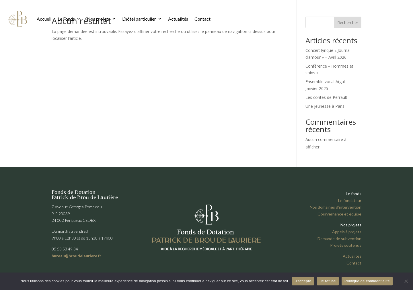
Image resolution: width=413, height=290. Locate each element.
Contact (202, 18)
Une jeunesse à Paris (324, 106)
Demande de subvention (339, 238)
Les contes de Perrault (326, 97)
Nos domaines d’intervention (335, 207)
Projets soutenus (345, 245)
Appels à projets (346, 231)
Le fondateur (349, 200)
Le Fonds (66, 18)
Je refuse (328, 281)
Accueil (44, 18)
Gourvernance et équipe (339, 213)
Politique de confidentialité (367, 281)
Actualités (178, 18)
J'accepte (303, 281)
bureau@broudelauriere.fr (76, 255)
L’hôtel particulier (139, 18)
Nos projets (98, 18)
